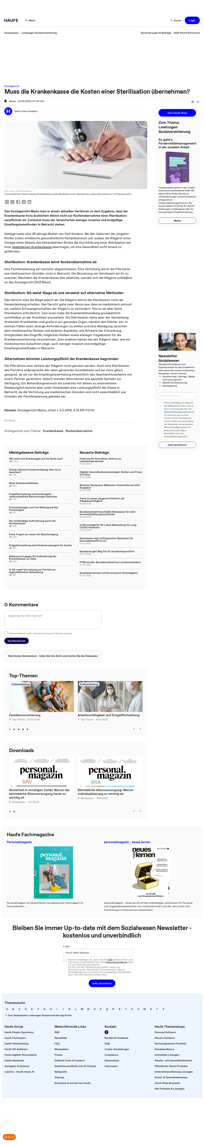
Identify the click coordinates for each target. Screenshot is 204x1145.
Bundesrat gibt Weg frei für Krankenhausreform (107, 551)
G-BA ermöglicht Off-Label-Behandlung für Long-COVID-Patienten (108, 526)
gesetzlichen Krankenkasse (32, 247)
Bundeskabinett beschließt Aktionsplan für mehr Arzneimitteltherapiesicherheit (108, 512)
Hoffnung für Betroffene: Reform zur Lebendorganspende (100, 459)
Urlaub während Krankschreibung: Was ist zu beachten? (35, 470)
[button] (30, 20)
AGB (169, 405)
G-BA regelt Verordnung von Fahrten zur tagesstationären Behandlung (32, 570)
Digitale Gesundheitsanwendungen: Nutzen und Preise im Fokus (111, 473)
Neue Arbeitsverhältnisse (23, 483)
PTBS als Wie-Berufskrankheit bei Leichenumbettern (110, 562)
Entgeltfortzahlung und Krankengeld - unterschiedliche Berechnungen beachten (33, 495)
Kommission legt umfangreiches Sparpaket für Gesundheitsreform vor (106, 539)
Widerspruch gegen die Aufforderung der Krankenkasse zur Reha (32, 557)
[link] (11, 32)
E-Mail (66, 946)
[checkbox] (6, 633)
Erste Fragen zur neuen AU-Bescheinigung (33, 534)
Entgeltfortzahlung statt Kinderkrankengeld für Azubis (40, 545)
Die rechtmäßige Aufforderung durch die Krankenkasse (32, 522)
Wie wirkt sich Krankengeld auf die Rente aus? (36, 458)
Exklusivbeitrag (21, 684)
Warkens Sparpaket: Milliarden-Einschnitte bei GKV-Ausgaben (110, 486)
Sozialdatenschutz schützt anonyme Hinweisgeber (109, 573)
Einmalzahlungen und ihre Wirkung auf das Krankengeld (33, 508)
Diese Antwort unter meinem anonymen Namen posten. (41, 633)
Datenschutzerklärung (175, 411)
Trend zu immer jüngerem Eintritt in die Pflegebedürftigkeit (102, 499)
